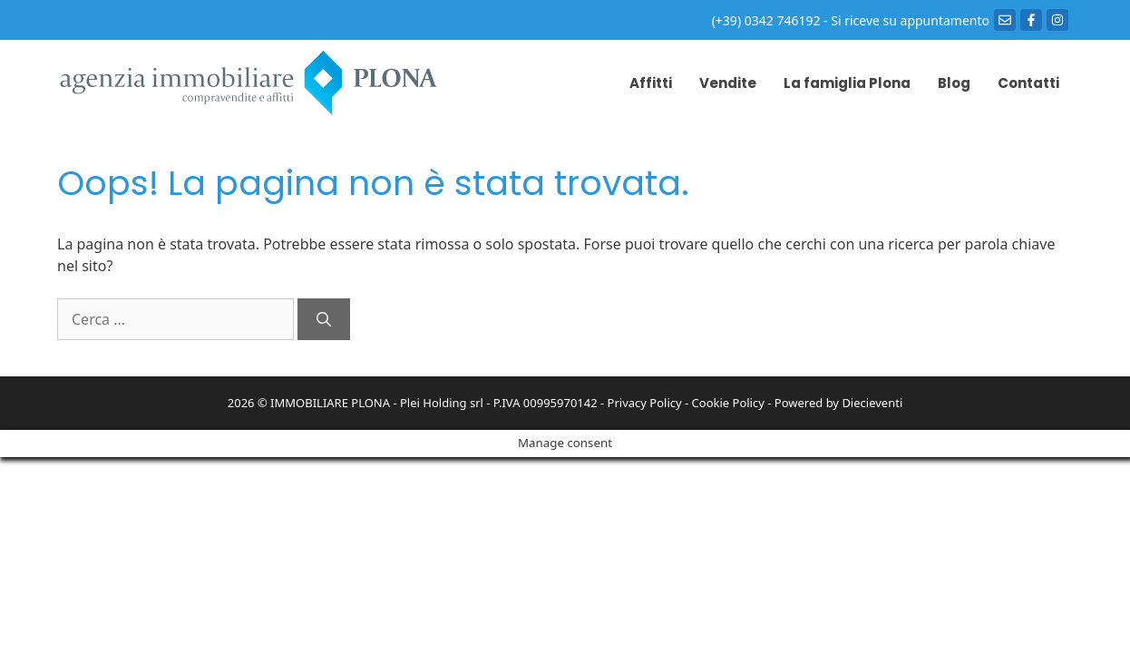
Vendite (727, 83)
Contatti (1028, 83)
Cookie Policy (728, 403)
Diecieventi (872, 403)
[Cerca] (323, 319)
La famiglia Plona (847, 83)
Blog (954, 83)
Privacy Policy (645, 403)
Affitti (650, 83)
